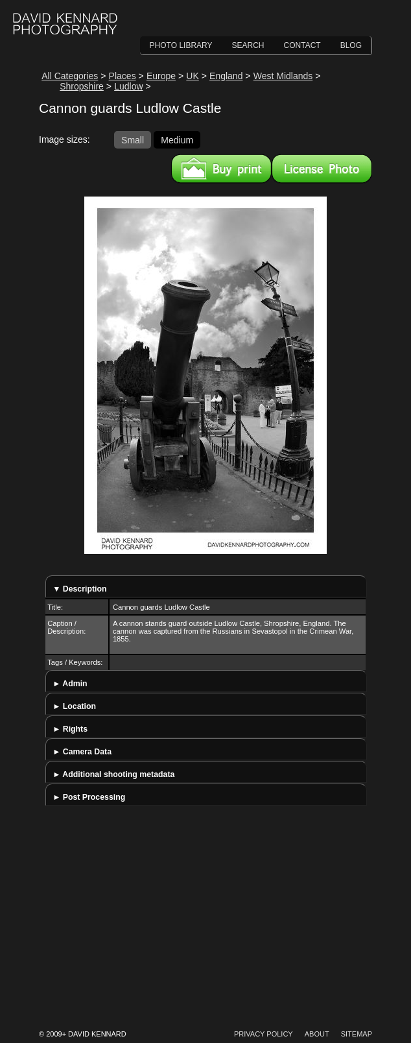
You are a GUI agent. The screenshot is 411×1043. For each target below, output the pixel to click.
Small (132, 139)
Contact (302, 45)
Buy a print (221, 169)
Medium (177, 139)
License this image (322, 169)
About (317, 1034)
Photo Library (181, 45)
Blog (351, 45)
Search (248, 45)
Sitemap (356, 1034)
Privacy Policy (263, 1034)
